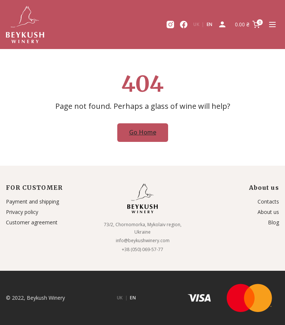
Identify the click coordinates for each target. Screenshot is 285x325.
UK (196, 24)
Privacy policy (22, 211)
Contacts (268, 201)
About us (268, 211)
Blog (273, 222)
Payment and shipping (32, 201)
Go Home (142, 132)
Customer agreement (32, 222)
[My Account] (222, 24)
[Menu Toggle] (272, 24)
